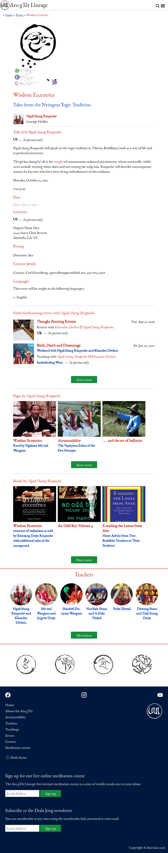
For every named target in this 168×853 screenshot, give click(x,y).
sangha (58, 162)
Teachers (11, 723)
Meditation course (18, 748)
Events (9, 736)
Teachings (12, 729)
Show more (84, 380)
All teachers (84, 636)
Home (9, 705)
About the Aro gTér (19, 711)
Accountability (15, 717)
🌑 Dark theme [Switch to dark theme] (16, 758)
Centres (10, 742)
